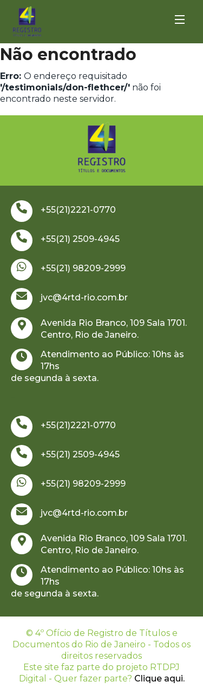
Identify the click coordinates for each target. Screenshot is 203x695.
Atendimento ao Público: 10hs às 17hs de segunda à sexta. (97, 366)
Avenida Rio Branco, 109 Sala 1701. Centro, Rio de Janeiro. (99, 328)
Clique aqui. (159, 678)
